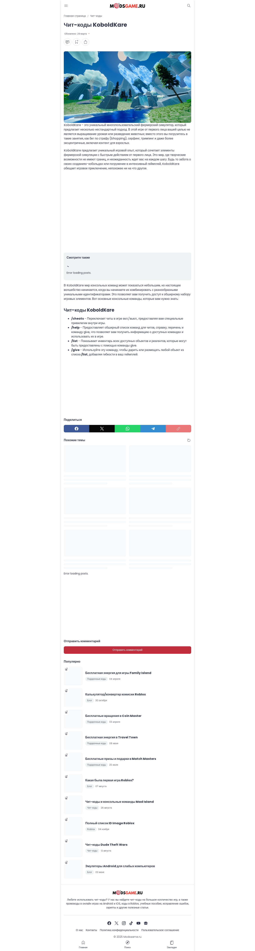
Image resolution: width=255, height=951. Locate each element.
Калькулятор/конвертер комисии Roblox (115, 694)
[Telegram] (153, 428)
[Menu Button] (66, 5)
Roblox (91, 829)
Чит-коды (92, 807)
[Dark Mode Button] (189, 5)
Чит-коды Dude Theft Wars (106, 845)
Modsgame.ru (132, 937)
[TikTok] (131, 923)
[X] (102, 428)
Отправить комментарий (128, 650)
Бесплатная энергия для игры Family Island (118, 673)
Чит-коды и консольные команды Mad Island (119, 802)
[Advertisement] (127, 212)
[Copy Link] (178, 428)
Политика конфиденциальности (119, 930)
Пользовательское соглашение (160, 930)
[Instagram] (124, 923)
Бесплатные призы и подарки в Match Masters (120, 759)
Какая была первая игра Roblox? (109, 780)
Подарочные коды (96, 678)
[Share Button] (85, 42)
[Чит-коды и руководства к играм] (127, 892)
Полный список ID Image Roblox (109, 823)
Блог (89, 700)
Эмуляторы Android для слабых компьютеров (120, 866)
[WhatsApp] (127, 428)
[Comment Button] (67, 42)
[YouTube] (138, 923)
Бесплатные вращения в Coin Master (113, 716)
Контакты (91, 930)
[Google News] (145, 923)
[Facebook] (76, 428)
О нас (79, 930)
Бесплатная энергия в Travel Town (111, 737)
